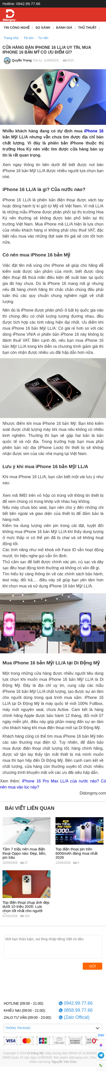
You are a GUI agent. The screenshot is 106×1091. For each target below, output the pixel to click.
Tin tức (29, 38)
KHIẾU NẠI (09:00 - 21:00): (25, 1010)
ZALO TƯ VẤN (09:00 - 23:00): (28, 1017)
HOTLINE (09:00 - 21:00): (24, 1003)
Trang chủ (11, 38)
